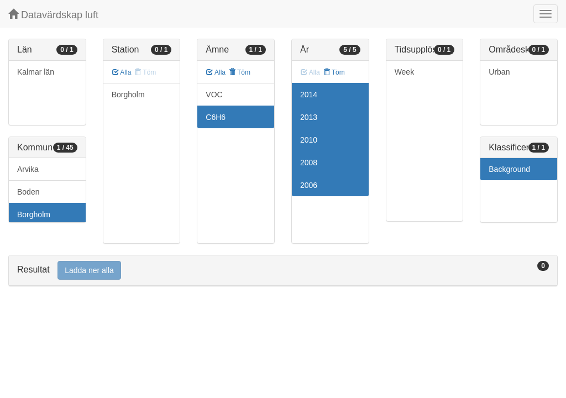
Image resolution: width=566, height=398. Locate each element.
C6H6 (216, 117)
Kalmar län (35, 71)
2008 (308, 162)
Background (509, 169)
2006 (308, 185)
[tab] (283, 270)
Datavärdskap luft (53, 14)
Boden (28, 191)
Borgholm (33, 214)
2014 (308, 94)
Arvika (28, 169)
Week (405, 71)
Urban (499, 71)
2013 (308, 117)
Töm (239, 72)
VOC (214, 94)
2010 (308, 139)
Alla (122, 72)
